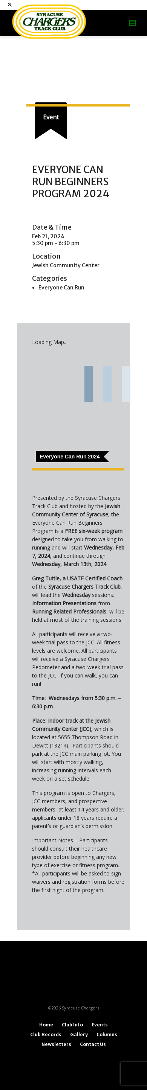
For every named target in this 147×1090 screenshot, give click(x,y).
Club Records (45, 1034)
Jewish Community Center (66, 265)
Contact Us (93, 1044)
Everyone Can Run (61, 287)
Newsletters (56, 1044)
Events (100, 1025)
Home (46, 1025)
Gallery (79, 1034)
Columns (106, 1034)
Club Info (72, 1025)
